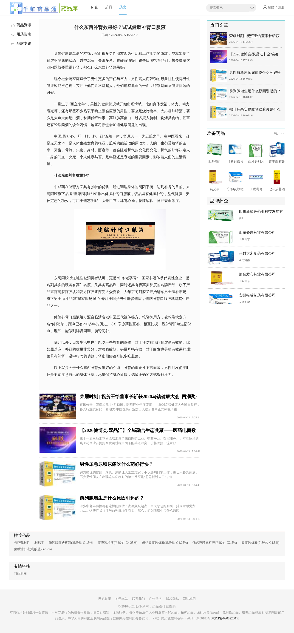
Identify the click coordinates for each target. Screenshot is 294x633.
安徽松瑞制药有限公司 (257, 295)
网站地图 (20, 573)
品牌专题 (21, 43)
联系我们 (138, 599)
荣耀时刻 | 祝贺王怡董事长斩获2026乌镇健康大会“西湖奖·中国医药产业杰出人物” (254, 37)
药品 (108, 7)
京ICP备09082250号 (225, 618)
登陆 (271, 7)
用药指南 (21, 34)
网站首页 (104, 599)
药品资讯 (21, 25)
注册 (281, 7)
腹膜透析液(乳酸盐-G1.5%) (260, 542)
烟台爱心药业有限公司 (257, 274)
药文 (123, 7)
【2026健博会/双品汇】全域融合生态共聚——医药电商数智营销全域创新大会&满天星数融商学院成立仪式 (255, 55)
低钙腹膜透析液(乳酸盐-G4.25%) (165, 542)
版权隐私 (172, 599)
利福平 (39, 542)
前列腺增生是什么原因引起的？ (112, 498)
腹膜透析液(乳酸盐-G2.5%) (33, 549)
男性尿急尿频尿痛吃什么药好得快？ (116, 464)
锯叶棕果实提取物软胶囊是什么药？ (255, 110)
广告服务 (155, 599)
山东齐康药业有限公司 (257, 232)
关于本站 (121, 599)
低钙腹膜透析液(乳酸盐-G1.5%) (71, 542)
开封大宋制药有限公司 (257, 253)
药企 (94, 7)
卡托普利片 (22, 542)
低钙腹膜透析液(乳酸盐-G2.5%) (214, 542)
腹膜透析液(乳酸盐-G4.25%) (117, 542)
